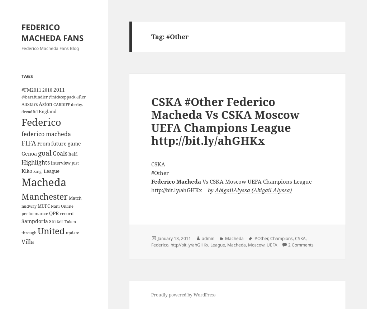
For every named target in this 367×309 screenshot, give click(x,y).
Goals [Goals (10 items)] (60, 153)
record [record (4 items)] (66, 213)
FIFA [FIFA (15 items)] (29, 143)
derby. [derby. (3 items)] (77, 104)
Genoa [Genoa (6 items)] (29, 153)
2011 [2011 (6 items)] (59, 89)
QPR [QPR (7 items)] (54, 213)
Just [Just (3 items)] (75, 163)
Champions (281, 238)
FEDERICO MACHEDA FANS (53, 32)
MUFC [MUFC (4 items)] (44, 206)
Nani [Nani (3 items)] (55, 206)
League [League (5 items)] (51, 171)
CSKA (300, 238)
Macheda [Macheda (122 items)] (44, 182)
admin (208, 238)
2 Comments (301, 245)
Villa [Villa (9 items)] (28, 242)
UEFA (272, 245)
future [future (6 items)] (59, 143)
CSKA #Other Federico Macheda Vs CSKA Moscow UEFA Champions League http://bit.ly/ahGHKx (225, 121)
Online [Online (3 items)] (67, 206)
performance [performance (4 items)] (35, 213)
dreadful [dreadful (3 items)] (30, 111)
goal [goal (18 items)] (45, 153)
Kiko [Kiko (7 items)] (27, 170)
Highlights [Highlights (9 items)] (36, 162)
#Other (261, 238)
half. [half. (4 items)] (73, 154)
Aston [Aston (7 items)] (45, 104)
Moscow (256, 245)
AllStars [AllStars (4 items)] (30, 104)
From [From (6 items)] (43, 143)
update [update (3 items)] (72, 232)
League (217, 245)
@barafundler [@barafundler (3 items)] (35, 97)
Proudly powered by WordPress (183, 295)
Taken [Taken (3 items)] (70, 221)
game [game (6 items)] (74, 143)
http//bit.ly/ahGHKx (189, 245)
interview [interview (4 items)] (61, 163)
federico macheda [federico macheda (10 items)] (46, 134)
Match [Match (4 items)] (75, 198)
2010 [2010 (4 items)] (47, 90)
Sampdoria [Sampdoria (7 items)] (35, 221)
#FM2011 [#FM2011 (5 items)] (31, 90)
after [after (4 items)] (81, 97)
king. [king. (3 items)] (38, 171)
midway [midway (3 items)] (29, 206)
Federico (159, 245)
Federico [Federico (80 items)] (41, 122)
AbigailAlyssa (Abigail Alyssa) (253, 190)
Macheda (234, 238)
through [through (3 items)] (29, 232)
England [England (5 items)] (48, 111)
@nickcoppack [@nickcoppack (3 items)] (62, 97)
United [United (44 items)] (51, 231)
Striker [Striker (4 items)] (56, 221)
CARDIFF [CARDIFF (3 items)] (61, 104)
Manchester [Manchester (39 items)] (45, 196)
